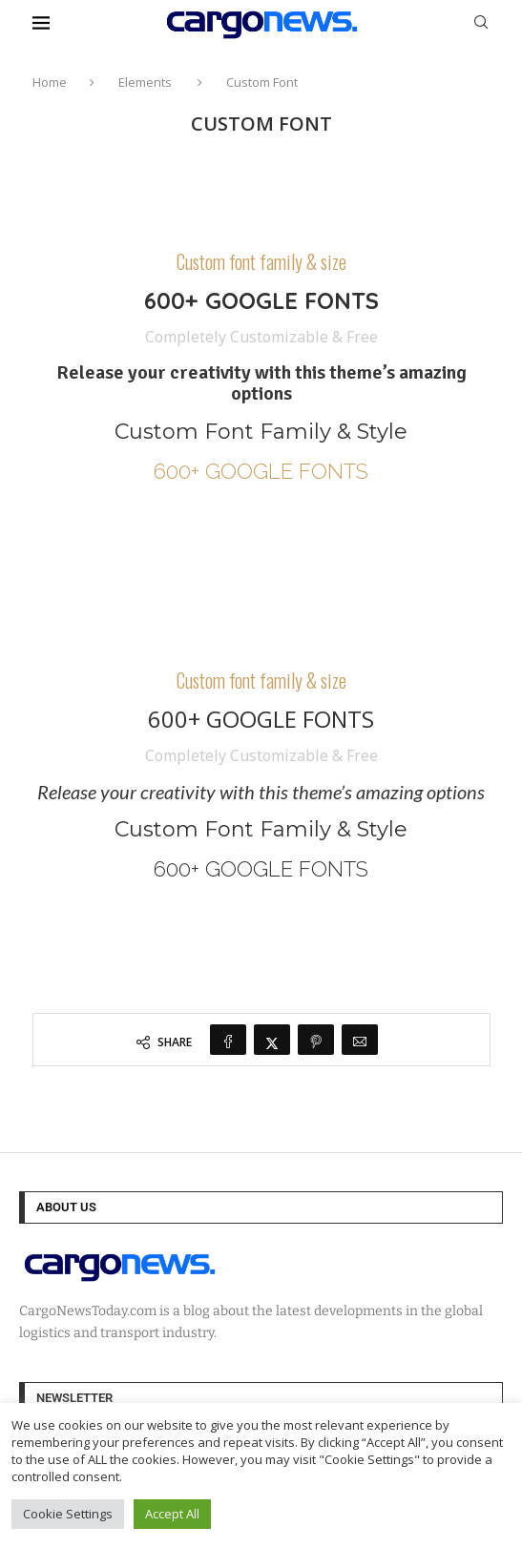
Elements (145, 82)
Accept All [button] (172, 1513)
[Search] (481, 24)
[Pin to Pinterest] (316, 1039)
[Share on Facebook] (228, 1039)
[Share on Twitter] (272, 1039)
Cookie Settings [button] (68, 1513)
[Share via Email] (360, 1039)
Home (49, 82)
